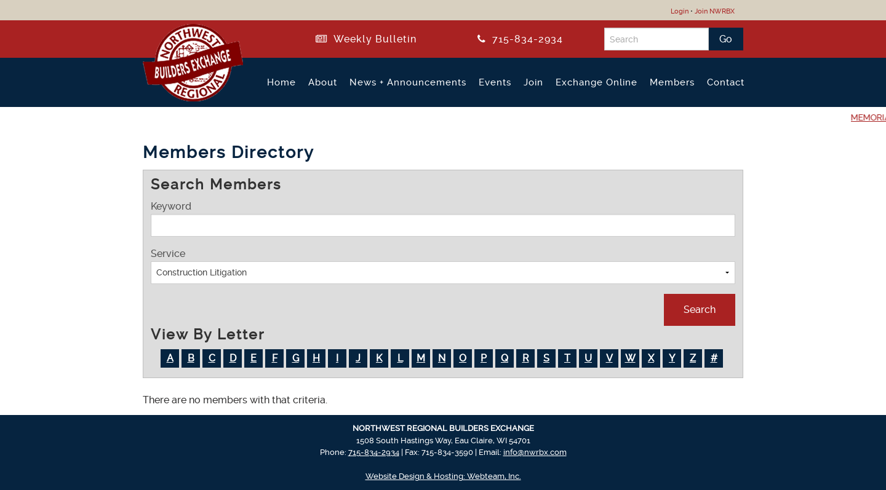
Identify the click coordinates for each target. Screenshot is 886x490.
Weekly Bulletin (366, 39)
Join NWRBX (715, 11)
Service (443, 266)
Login (679, 11)
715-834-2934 (520, 39)
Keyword (443, 218)
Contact (725, 82)
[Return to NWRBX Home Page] (185, 96)
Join (533, 82)
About (322, 82)
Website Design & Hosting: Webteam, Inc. (443, 476)
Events (495, 82)
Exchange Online (596, 82)
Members (672, 82)
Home (281, 82)
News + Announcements (407, 82)
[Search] (656, 39)
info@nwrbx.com (535, 452)
